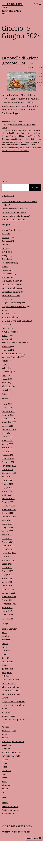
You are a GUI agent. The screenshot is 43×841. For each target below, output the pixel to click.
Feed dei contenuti (10, 806)
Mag (29, 85)
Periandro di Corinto (10, 147)
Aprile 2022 (7, 578)
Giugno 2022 (7, 571)
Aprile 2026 (7, 404)
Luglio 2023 (7, 524)
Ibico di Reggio (32, 142)
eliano (12, 142)
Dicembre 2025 (8, 418)
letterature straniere (11, 295)
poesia (4, 335)
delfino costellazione (21, 139)
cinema (5, 244)
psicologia (6, 346)
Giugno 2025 (7, 440)
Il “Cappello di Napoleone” (14, 219)
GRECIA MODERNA (10, 281)
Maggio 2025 (7, 444)
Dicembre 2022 (8, 549)
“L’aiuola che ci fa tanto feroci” (16, 216)
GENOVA (5, 277)
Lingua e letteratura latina (14, 306)
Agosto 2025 (7, 433)
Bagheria (6, 241)
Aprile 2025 (7, 447)
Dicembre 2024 (8, 462)
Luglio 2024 (7, 480)
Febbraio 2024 (8, 498)
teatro (4, 382)
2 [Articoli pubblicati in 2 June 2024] (41, 70)
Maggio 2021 (7, 618)
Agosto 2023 (7, 520)
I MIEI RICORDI (9, 284)
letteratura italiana (10, 288)
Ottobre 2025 (7, 426)
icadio (4, 145)
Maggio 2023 (7, 531)
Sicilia (4, 368)
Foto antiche (7, 262)
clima (4, 248)
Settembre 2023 (9, 516)
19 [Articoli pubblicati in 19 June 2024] (32, 79)
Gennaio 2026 (8, 415)
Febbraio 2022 (8, 585)
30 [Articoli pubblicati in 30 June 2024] (41, 82)
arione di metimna (32, 130)
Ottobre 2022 (7, 556)
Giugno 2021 (7, 614)
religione (6, 350)
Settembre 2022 (9, 560)
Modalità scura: (34, 838)
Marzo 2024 (7, 495)
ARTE (4, 233)
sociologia (6, 371)
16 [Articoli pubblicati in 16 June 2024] (41, 76)
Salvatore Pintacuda (11, 357)
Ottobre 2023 (7, 513)
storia (4, 379)
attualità (5, 237)
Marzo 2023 (7, 538)
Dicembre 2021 (8, 593)
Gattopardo (7, 273)
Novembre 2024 (9, 466)
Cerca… (5, 181)
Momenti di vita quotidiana (14, 321)
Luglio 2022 (7, 567)
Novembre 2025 (9, 422)
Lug (40, 85)
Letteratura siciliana (11, 292)
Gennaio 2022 (8, 589)
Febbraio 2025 (8, 455)
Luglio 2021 (7, 611)
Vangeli (5, 390)
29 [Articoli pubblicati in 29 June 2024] (39, 82)
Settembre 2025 (9, 429)
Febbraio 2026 (8, 411)
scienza (5, 360)
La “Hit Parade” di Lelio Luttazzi (16, 208)
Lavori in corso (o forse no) (14, 212)
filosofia (5, 259)
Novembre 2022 (9, 553)
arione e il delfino (9, 133)
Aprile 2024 (7, 491)
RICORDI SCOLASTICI (11, 353)
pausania (31, 145)
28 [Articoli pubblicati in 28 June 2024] (37, 82)
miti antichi (7, 313)
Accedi (5, 802)
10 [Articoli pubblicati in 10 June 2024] (28, 76)
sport (4, 375)
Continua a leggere (11, 113)
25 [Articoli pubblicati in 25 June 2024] (30, 82)
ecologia (5, 255)
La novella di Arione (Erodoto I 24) (20, 60)
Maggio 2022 (7, 574)
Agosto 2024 (7, 476)
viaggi (4, 393)
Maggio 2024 (7, 487)
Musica (5, 324)
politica (5, 339)
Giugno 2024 (7, 484)
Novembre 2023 (9, 509)
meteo (4, 310)
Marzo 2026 (7, 407)
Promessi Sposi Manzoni (13, 342)
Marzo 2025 (7, 451)
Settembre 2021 (9, 603)
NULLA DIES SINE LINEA (12, 5)
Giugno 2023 (7, 527)
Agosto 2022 (7, 564)
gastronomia (7, 270)
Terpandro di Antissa (27, 147)
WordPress (26, 831)
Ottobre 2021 (7, 600)
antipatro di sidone (16, 130)
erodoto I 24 (21, 142)
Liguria (5, 299)
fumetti (5, 266)
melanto (10, 145)
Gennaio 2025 (8, 458)
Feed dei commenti (10, 810)
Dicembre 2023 (8, 505)
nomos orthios (21, 145)
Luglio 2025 (7, 436)
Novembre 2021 (9, 596)
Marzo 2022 (7, 582)
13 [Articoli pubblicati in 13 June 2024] (34, 76)
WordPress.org (8, 813)
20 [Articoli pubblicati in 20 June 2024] (34, 79)
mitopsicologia (8, 317)
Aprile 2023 (7, 534)
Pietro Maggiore (9, 331)
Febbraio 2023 (8, 542)
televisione (7, 386)
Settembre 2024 (9, 473)
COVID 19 (6, 252)
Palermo (5, 328)
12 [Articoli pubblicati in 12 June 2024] (32, 76)
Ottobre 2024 (7, 469)
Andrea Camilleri (9, 230)
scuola (4, 364)
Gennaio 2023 (8, 545)
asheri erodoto (23, 133)
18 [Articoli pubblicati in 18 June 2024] (30, 79)
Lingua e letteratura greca (20, 124)
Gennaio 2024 (8, 502)
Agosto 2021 (7, 607)
